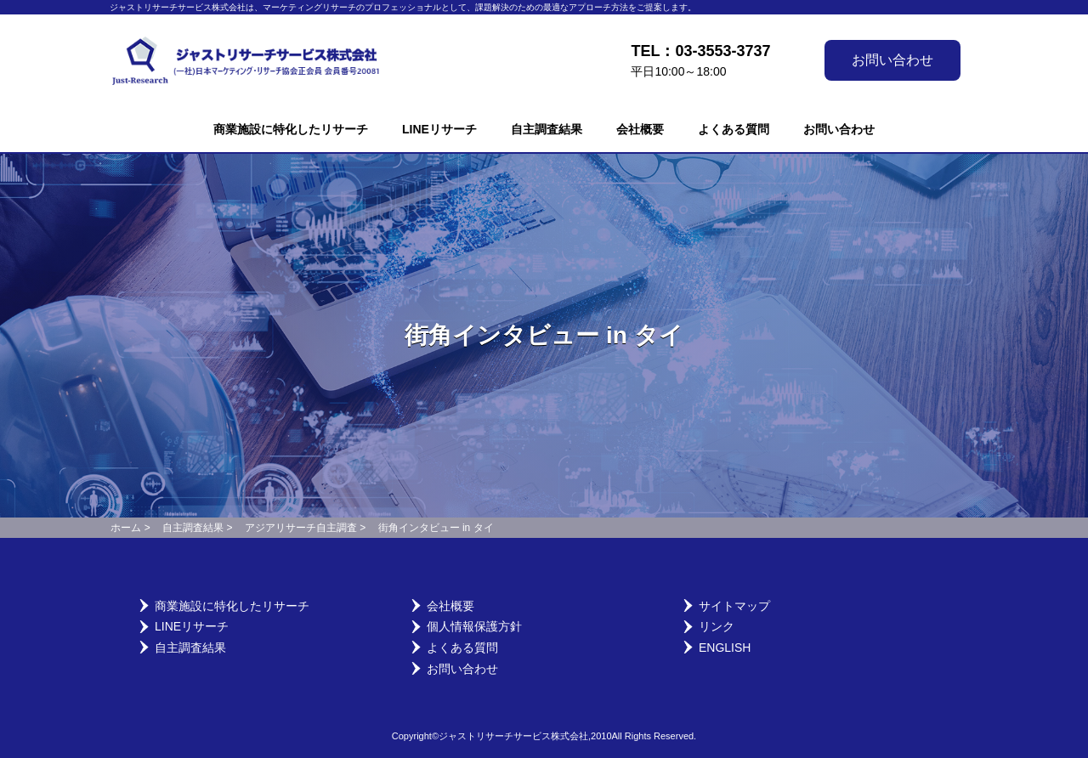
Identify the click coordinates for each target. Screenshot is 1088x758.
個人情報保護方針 (474, 626)
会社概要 (640, 129)
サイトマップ (734, 606)
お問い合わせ (892, 60)
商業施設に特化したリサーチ (290, 129)
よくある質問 (733, 129)
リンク (716, 626)
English (725, 647)
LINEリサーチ (439, 129)
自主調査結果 (546, 129)
